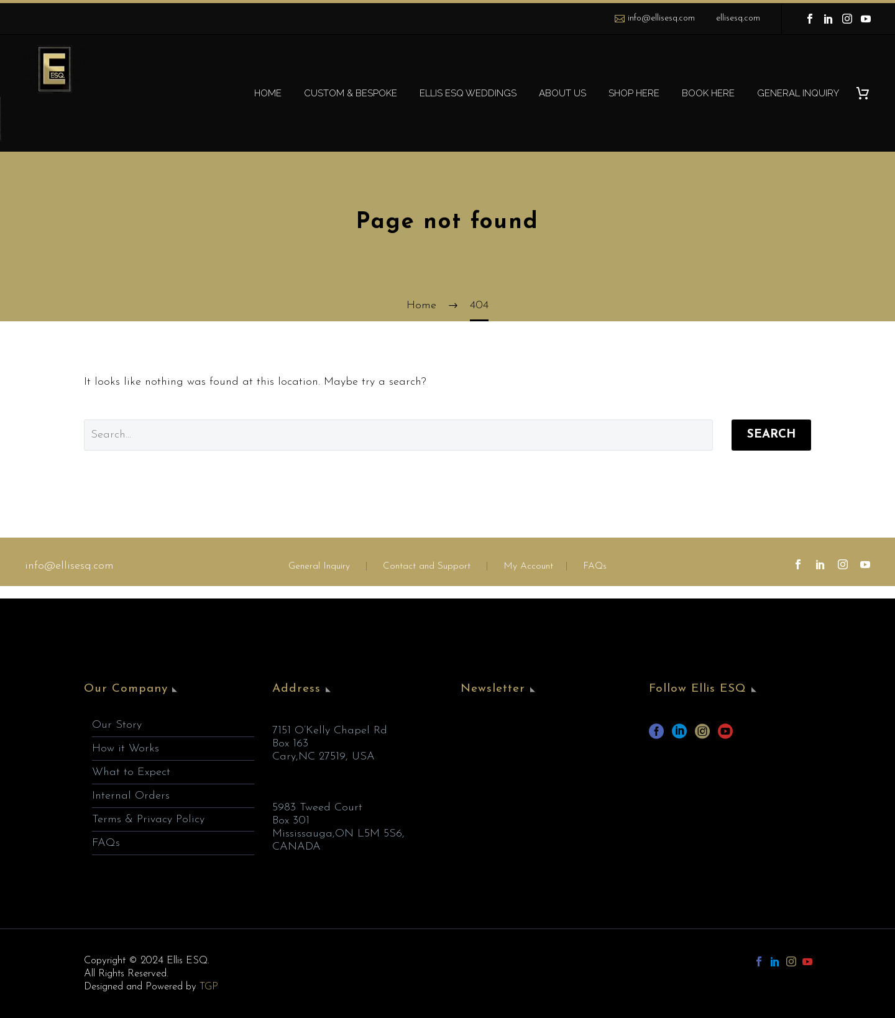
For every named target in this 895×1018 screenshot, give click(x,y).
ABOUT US (562, 93)
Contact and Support (425, 566)
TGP (209, 986)
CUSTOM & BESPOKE (350, 93)
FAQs (595, 566)
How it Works (125, 748)
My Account (528, 566)
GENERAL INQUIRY (798, 93)
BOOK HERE (708, 93)
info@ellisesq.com (661, 18)
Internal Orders (131, 796)
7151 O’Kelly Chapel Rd (329, 730)
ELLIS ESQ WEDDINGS (468, 93)
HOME (268, 93)
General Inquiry (319, 566)
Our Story (117, 725)
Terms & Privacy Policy (148, 819)
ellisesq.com (738, 18)
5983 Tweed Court (317, 808)
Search (771, 435)
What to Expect (131, 772)
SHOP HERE (633, 93)
